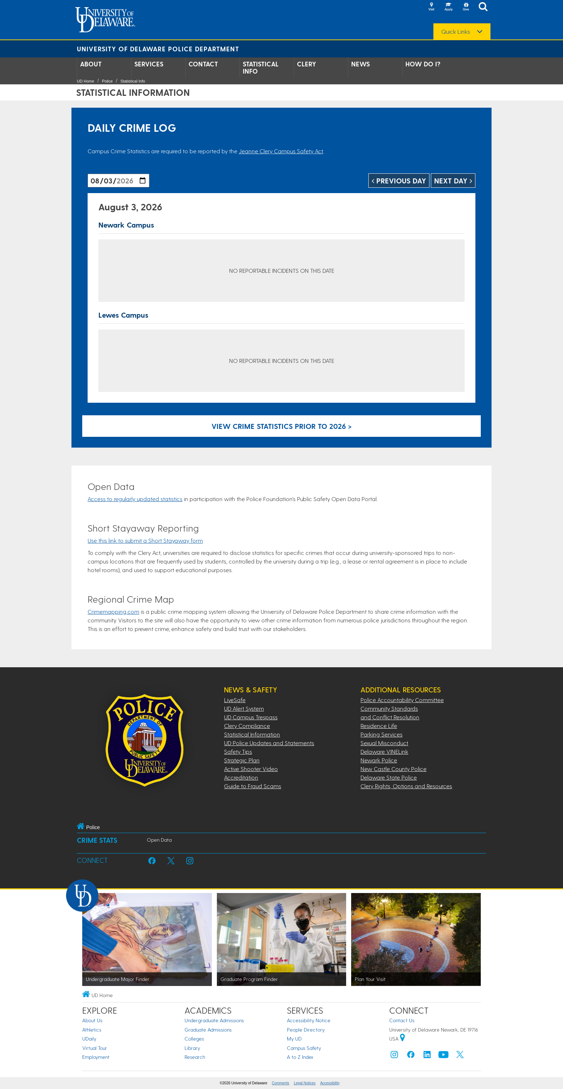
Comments (280, 1083)
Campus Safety (304, 1048)
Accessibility (330, 1083)
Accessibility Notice (308, 1020)
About (91, 63)
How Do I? (423, 63)
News (360, 63)
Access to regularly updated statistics (135, 498)
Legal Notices (305, 1083)
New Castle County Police (393, 768)
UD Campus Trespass (251, 717)
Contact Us (401, 1020)
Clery (306, 63)
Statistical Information (252, 734)
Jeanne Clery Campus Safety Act (281, 151)
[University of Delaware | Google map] (402, 1039)
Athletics (91, 1030)
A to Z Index (300, 1057)
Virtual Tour (94, 1048)
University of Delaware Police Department (158, 48)
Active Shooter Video (251, 768)
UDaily (89, 1039)
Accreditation (241, 777)
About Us (92, 1020)
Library (192, 1048)
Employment (96, 1057)
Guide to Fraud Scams (252, 785)
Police (107, 81)
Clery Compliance (247, 725)
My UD (294, 1039)
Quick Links (455, 31)
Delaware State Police (388, 777)
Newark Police (378, 760)
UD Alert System (244, 708)
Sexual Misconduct (384, 742)
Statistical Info (261, 67)
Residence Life (378, 725)
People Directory (306, 1030)
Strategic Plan (242, 760)
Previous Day (399, 180)
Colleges (194, 1039)
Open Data (159, 840)
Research (195, 1057)
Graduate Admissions (208, 1030)
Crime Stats (97, 840)
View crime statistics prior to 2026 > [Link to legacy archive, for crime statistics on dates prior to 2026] (281, 426)
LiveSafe (235, 699)
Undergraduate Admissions (214, 1020)
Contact (203, 63)
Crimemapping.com (113, 611)
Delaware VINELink (384, 751)
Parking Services (381, 734)
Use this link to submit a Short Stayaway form (145, 540)
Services (148, 63)
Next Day (453, 180)
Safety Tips (238, 751)
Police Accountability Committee (402, 699)
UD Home (85, 81)
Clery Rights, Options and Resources (406, 785)
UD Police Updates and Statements (269, 742)
